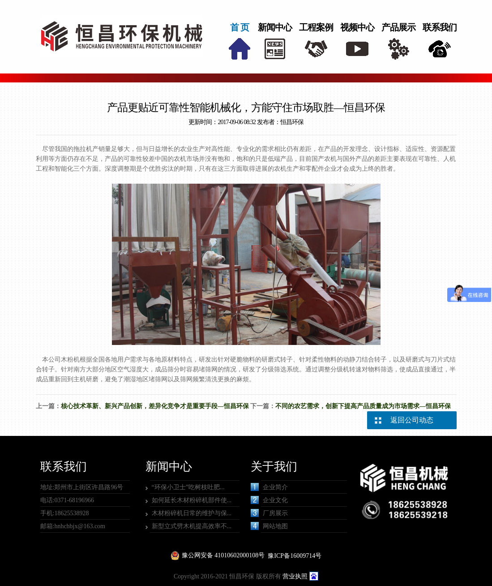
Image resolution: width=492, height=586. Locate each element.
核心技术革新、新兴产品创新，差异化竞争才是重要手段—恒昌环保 (155, 406)
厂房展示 (269, 513)
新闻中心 (275, 27)
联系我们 (440, 27)
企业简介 (269, 487)
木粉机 (70, 359)
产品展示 (398, 27)
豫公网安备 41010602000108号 (223, 555)
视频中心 (357, 27)
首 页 (239, 27)
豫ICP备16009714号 (294, 555)
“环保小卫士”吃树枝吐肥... (188, 487)
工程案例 (316, 27)
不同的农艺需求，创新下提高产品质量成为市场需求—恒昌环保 (363, 406)
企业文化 (269, 500)
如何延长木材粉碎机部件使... (192, 500)
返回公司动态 (411, 420)
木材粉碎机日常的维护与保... (192, 513)
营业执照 (295, 576)
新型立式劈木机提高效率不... (192, 526)
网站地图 (269, 526)
